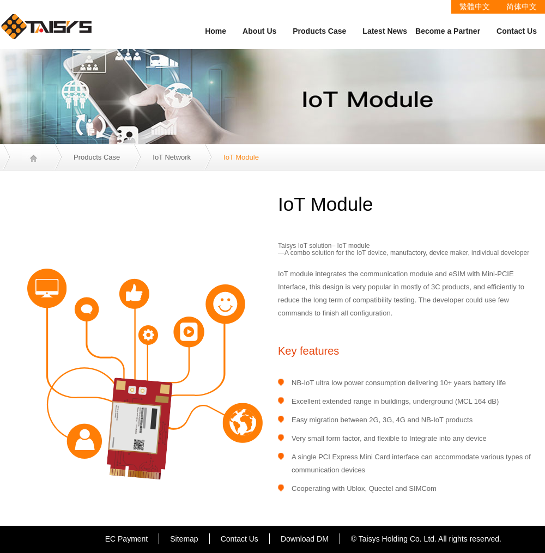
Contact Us (516, 31)
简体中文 (521, 6)
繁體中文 (474, 6)
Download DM (305, 538)
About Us (259, 31)
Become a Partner (447, 31)
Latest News (384, 31)
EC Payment (126, 538)
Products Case (319, 31)
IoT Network (172, 157)
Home (215, 31)
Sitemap (184, 538)
